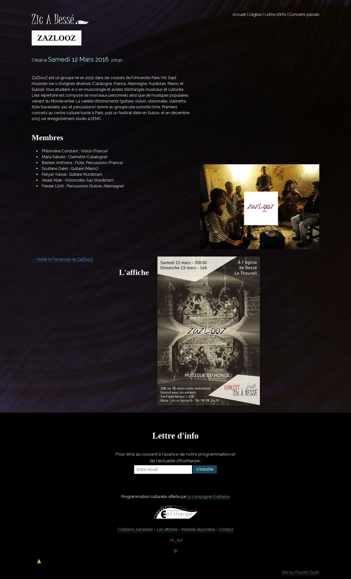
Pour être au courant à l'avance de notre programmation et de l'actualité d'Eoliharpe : (175, 457)
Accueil (239, 14)
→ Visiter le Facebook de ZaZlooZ (62, 259)
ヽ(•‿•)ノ (175, 540)
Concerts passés (304, 14)
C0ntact (226, 529)
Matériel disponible (198, 529)
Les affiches (167, 529)
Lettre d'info (275, 14)
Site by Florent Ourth (300, 572)
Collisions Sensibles (135, 529)
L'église (255, 14)
